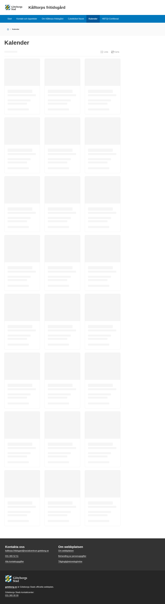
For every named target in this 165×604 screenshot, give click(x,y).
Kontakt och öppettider (26, 19)
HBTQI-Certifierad (110, 19)
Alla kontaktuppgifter (14, 561)
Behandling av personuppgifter (72, 556)
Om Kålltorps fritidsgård (52, 19)
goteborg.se (11, 587)
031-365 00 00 (11, 595)
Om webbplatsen (66, 551)
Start (9, 19)
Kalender (93, 19)
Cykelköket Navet (76, 19)
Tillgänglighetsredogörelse (70, 561)
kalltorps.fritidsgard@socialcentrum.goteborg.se (27, 551)
